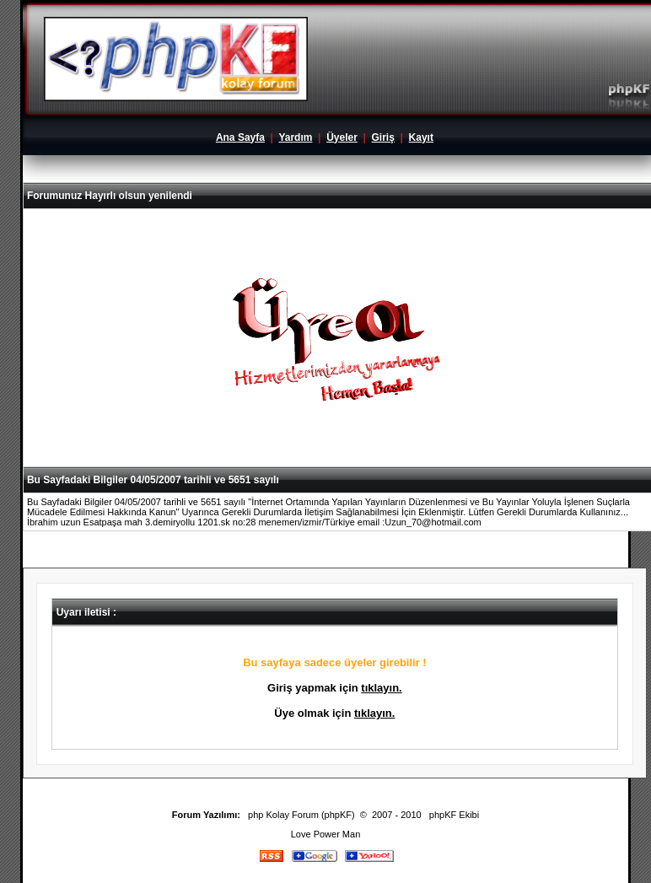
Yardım (295, 137)
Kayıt (421, 137)
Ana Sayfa (240, 137)
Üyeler (342, 137)
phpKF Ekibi (454, 815)
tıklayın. (381, 687)
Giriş (383, 137)
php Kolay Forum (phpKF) (301, 815)
